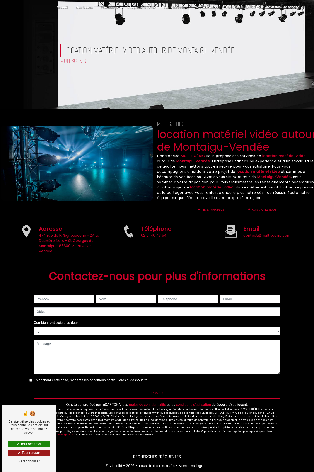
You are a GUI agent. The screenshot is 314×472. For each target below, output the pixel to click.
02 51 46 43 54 (153, 252)
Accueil (62, 7)
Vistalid (115, 465)
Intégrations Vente (141, 7)
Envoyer (157, 392)
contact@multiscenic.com (266, 218)
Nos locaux (84, 7)
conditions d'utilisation (193, 404)
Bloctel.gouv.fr (64, 434)
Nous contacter (238, 7)
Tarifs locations (175, 7)
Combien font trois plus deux (56, 323)
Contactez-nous (261, 209)
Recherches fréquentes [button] (157, 456)
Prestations (109, 7)
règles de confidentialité (147, 404)
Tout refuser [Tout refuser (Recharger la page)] (29, 453)
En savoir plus (211, 209)
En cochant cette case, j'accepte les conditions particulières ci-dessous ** (90, 380)
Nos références (206, 7)
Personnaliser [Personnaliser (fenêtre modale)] (29, 461)
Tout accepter (29, 444)
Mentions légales (193, 465)
